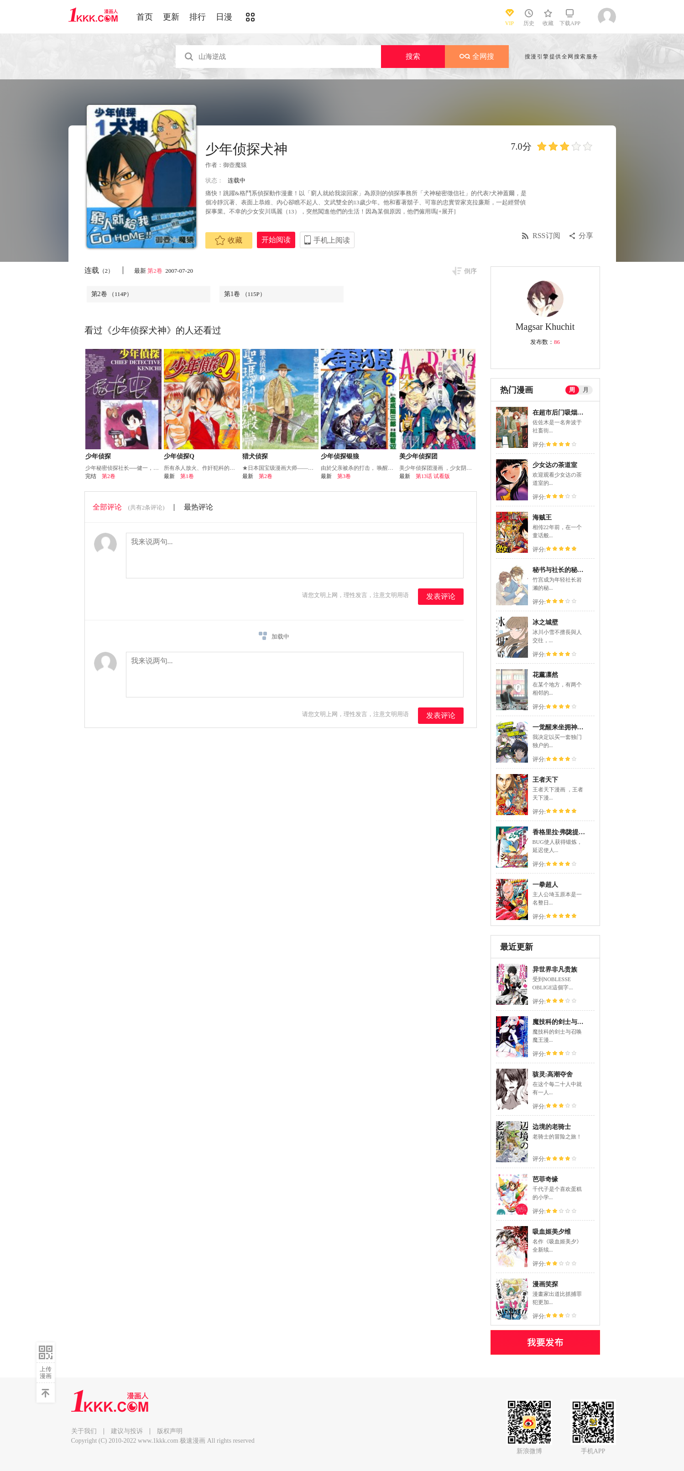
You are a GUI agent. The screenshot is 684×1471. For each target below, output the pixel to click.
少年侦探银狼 (340, 456)
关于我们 (84, 1431)
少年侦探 (98, 456)
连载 (99, 270)
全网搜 (476, 56)
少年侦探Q (179, 456)
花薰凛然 (545, 674)
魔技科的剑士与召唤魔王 (568, 1022)
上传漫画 (46, 1372)
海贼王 (542, 517)
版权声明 (170, 1431)
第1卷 (245, 294)
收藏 (228, 240)
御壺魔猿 (235, 164)
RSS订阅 (546, 235)
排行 (197, 16)
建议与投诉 (127, 1431)
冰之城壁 (545, 622)
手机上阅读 (331, 240)
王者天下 (545, 779)
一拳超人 (545, 884)
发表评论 (440, 596)
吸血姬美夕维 (552, 1231)
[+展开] (446, 211)
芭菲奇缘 (545, 1179)
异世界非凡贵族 (555, 969)
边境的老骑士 (552, 1126)
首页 (144, 16)
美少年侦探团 (418, 456)
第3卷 (344, 476)
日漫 (224, 16)
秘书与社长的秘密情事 (564, 570)
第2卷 (155, 270)
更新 (171, 16)
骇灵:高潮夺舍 (553, 1074)
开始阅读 (276, 240)
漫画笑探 (545, 1284)
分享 (586, 235)
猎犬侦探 (255, 456)
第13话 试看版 (433, 476)
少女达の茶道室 (555, 465)
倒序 (470, 271)
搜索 (413, 56)
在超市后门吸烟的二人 (564, 412)
